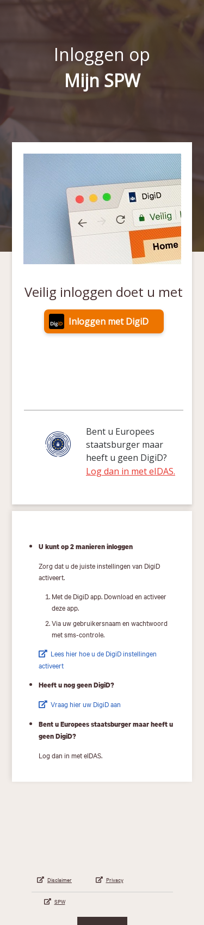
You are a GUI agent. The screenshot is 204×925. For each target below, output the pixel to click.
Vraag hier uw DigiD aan (86, 704)
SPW (59, 901)
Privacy (114, 879)
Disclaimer (59, 879)
